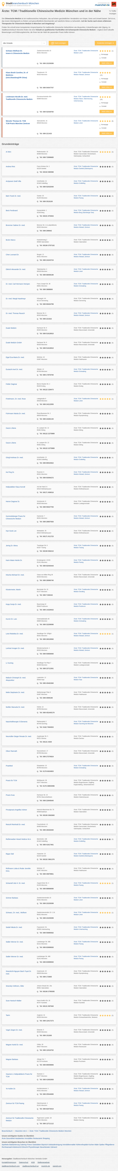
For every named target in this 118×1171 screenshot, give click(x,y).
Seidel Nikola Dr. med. (14, 927)
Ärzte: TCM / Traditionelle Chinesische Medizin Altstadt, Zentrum (86, 73)
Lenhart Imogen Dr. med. (15, 648)
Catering (23, 1145)
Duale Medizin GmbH (14, 343)
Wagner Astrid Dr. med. (14, 1045)
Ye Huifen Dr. (11, 1089)
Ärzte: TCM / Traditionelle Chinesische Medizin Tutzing (86, 546)
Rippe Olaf (10, 854)
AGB (33, 1162)
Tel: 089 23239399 (46, 63)
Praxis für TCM (11, 780)
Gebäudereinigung (55, 1145)
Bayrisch (44, 1145)
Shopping (46, 1138)
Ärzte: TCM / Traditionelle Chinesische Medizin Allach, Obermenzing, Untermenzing (86, 99)
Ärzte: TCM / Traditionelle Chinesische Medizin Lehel (86, 52)
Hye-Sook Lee (11, 531)
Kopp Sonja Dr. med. (13, 604)
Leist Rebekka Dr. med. (14, 634)
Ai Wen (8, 152)
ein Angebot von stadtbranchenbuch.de (18, 5)
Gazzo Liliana (11, 428)
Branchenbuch (7, 1131)
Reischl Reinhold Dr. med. (15, 824)
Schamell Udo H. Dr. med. (15, 883)
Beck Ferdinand (12, 210)
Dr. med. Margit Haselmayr (16, 299)
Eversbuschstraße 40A (55, 98)
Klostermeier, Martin (13, 590)
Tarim (8, 1015)
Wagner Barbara (12, 1059)
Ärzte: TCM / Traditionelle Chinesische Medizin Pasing (86, 197)
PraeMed (9, 766)
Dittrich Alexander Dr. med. (16, 269)
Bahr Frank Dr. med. (13, 196)
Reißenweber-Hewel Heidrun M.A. (18, 839)
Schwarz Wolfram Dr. (20, 52)
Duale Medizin (11, 328)
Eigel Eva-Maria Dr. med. (15, 357)
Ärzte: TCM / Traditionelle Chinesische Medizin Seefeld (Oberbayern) (86, 167)
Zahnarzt (54, 1147)
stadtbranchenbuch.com (11, 1166)
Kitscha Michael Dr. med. (15, 575)
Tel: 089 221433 (45, 133)
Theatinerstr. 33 (55, 74)
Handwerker (19, 1138)
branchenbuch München (22, 3)
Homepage (104, 54)
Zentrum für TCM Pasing (15, 1103)
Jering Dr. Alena (12, 546)
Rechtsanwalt (7, 1147)
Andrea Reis (10, 166)
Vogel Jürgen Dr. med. (14, 1030)
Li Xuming (9, 663)
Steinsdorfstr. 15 (55, 122)
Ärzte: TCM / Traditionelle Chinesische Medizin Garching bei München (86, 723)
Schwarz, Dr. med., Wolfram (16, 913)
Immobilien (29, 1138)
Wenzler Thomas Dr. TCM (20, 122)
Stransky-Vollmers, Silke (15, 986)
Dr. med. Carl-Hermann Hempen (18, 284)
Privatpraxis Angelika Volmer (16, 810)
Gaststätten (37, 1145)
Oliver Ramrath (11, 751)
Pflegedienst (109, 1145)
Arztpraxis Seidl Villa (13, 181)
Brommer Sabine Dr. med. (15, 225)
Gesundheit (10, 1138)
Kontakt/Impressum (9, 1162)
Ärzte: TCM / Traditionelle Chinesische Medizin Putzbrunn (86, 605)
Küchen (91, 1145)
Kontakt (104, 58)
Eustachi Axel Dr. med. (14, 369)
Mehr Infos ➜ (107, 63)
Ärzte (4, 1138)
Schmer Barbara (12, 898)
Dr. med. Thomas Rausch (15, 313)
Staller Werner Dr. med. (14, 942)
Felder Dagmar (11, 384)
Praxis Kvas (10, 795)
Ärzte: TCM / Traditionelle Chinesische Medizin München (50, 1131)
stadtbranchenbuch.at (30, 1166)
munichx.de (45, 1166)
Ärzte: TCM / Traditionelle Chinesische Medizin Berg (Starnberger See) (86, 211)
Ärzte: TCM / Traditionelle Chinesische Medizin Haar (86, 679)
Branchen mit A (21, 1131)
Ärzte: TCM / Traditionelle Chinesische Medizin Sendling (86, 590)
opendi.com (57, 1166)
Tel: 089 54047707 (46, 88)
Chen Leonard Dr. (12, 255)
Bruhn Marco (10, 240)
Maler (97, 1145)
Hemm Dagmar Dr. (13, 501)
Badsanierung (14, 1145)
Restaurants (37, 1138)
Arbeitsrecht (16, 1147)
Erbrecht (25, 1147)
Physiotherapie (33, 1147)
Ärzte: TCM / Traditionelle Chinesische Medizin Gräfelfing (86, 182)
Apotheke (5, 1145)
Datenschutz (23, 1162)
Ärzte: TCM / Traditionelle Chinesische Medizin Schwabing (86, 285)
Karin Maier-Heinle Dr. (14, 560)
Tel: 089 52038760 (46, 112)
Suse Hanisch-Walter (13, 1001)
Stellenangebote (44, 1162)
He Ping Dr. (10, 472)
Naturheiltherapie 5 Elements (16, 722)
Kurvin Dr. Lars (11, 619)
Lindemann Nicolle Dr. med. (20, 98)
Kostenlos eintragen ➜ (105, 43)
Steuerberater (45, 1147)
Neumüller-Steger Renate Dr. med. (19, 736)
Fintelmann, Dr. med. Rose (16, 399)
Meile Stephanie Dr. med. (15, 692)
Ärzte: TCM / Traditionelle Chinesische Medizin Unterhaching (86, 928)
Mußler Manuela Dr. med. (15, 707)
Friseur (29, 1145)
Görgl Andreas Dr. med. (14, 457)
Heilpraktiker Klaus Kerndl (15, 487)
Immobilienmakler (69, 1145)
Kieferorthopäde (82, 1145)
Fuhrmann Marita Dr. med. (15, 413)
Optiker (102, 1145)
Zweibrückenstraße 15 (55, 52)
